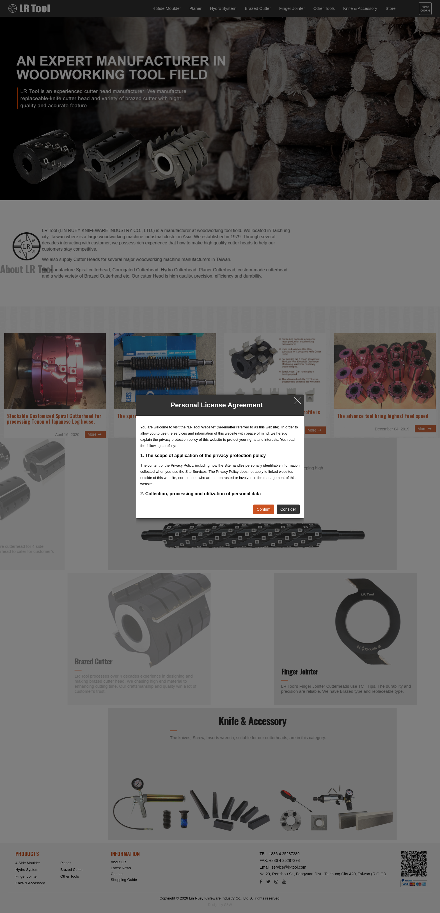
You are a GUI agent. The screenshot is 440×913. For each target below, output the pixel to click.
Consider (288, 509)
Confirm (264, 509)
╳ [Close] (297, 400)
